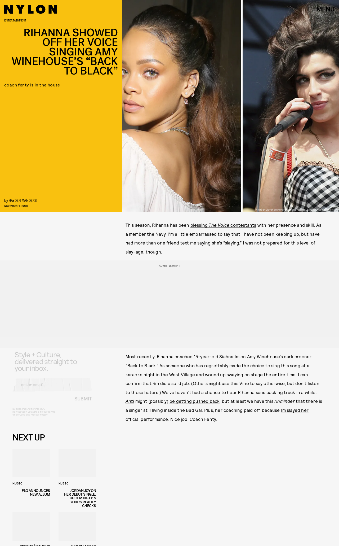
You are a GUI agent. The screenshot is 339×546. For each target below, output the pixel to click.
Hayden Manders (23, 200)
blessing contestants (223, 225)
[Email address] (52, 389)
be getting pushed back (195, 401)
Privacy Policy (39, 418)
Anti (130, 401)
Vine (244, 383)
